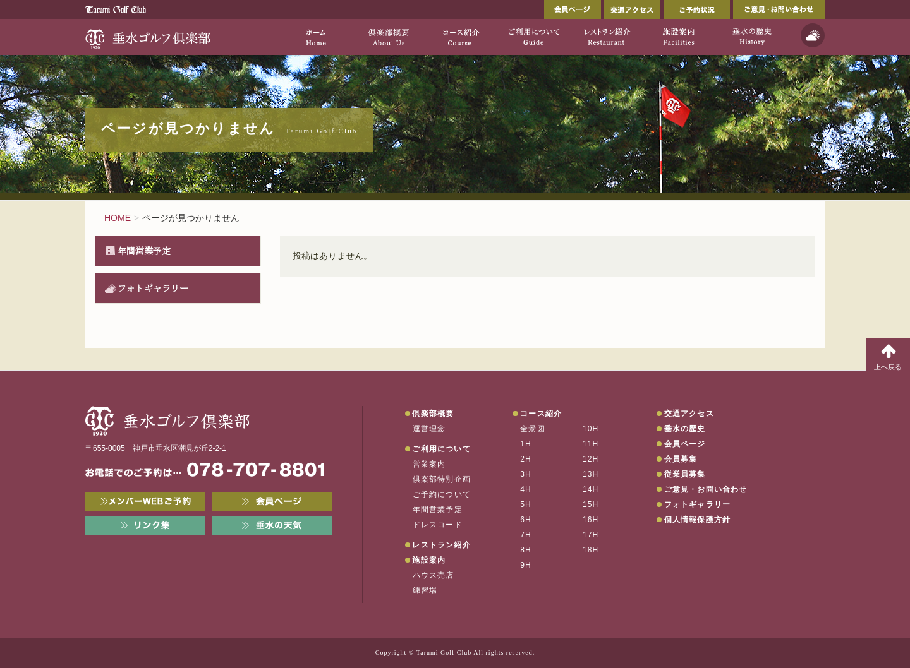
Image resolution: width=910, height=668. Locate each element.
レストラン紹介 (441, 544)
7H (525, 534)
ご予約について (442, 494)
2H (525, 459)
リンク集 (145, 525)
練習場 (425, 590)
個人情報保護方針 (697, 519)
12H (591, 459)
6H (525, 519)
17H (591, 534)
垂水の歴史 (685, 428)
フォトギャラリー (153, 288)
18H (591, 550)
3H (525, 474)
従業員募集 (685, 474)
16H (591, 519)
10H (591, 428)
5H (525, 504)
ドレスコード (438, 524)
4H (525, 489)
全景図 (532, 428)
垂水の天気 (272, 525)
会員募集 (681, 459)
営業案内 (429, 464)
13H (591, 474)
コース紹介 (541, 413)
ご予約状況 (697, 9)
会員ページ (572, 9)
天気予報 (813, 35)
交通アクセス (632, 9)
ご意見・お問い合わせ (779, 9)
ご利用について (441, 448)
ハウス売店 (433, 575)
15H (591, 504)
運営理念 (429, 428)
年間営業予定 (144, 250)
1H (525, 443)
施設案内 (429, 560)
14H (591, 489)
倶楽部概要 (433, 413)
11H (591, 443)
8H (525, 550)
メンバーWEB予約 (145, 501)
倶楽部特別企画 (442, 479)
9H (525, 565)
